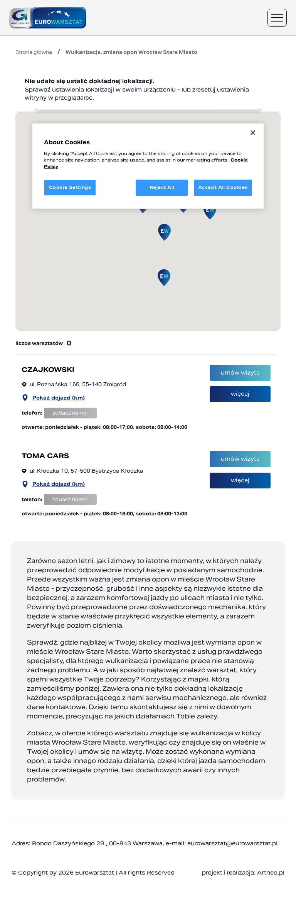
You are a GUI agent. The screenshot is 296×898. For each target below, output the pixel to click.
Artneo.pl (270, 872)
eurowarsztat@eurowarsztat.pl (232, 843)
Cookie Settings (70, 187)
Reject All (162, 187)
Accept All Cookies (223, 187)
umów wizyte (240, 377)
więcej (240, 403)
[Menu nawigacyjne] (277, 18)
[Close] (252, 132)
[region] (148, 166)
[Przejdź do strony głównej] (47, 17)
